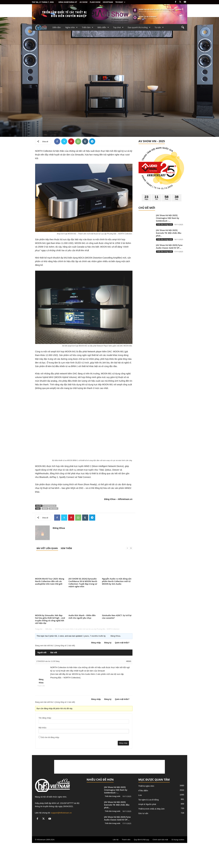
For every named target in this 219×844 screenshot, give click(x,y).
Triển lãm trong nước (164, 224)
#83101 (128, 661)
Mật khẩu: (43, 728)
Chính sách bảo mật (160, 839)
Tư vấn (159, 27)
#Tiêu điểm (143, 790)
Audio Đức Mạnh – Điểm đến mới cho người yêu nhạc (82, 616)
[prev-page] (127, 548)
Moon (45, 509)
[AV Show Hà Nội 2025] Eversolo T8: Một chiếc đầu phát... (168, 233)
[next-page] (130, 548)
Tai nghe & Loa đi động (148, 800)
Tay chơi (118, 27)
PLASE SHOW (95, 2)
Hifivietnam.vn (50, 506)
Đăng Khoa (59, 527)
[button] (182, 27)
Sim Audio (53, 509)
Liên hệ (115, 839)
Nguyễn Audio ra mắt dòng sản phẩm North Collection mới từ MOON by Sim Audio (117, 581)
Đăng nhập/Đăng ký (68, 2)
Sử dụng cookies (178, 839)
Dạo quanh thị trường (139, 27)
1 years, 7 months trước (93, 636)
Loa (140, 795)
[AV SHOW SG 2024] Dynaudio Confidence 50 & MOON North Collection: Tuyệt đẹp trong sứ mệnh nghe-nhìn (83, 582)
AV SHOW (83, 2)
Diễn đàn (56, 27)
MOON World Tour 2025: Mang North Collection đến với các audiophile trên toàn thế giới (49, 581)
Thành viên (126, 839)
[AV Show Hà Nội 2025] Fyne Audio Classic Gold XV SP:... (169, 246)
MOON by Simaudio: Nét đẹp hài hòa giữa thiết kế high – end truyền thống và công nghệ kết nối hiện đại (50, 619)
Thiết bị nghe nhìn (146, 786)
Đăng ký (107, 643)
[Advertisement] (109, 767)
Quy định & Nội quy (141, 839)
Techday (120, 2)
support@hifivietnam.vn (61, 813)
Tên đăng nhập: (45, 718)
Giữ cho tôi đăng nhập (50, 737)
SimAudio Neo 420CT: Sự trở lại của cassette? (117, 616)
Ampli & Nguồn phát (147, 804)
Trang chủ (38, 629)
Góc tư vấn (143, 813)
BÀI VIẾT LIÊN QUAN (47, 548)
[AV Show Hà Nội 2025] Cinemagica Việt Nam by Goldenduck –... (167, 218)
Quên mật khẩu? (122, 643)
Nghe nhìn (71, 27)
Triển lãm (87, 27)
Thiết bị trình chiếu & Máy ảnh (151, 809)
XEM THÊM (66, 548)
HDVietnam (108, 2)
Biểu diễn (103, 27)
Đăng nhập (96, 643)
